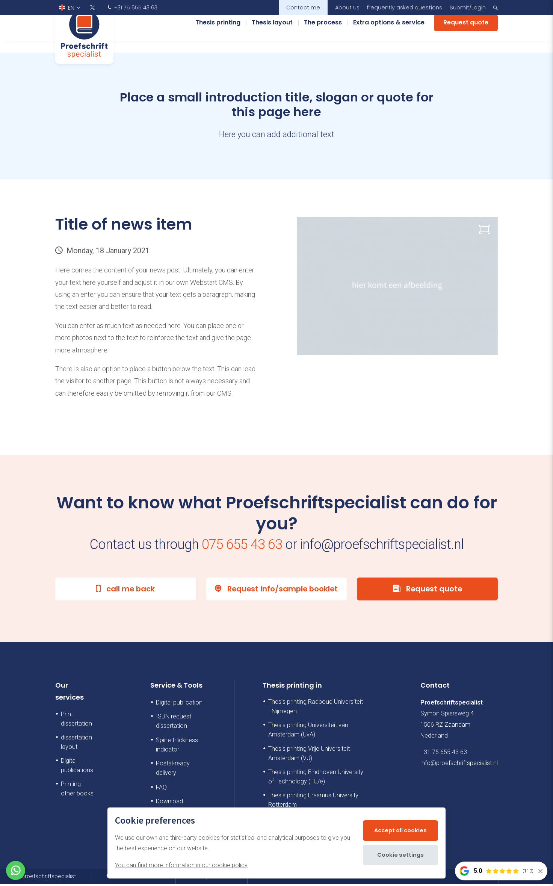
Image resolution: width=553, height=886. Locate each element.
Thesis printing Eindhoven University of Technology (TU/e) (315, 779)
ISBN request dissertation (173, 723)
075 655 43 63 (242, 544)
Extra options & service (389, 33)
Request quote (465, 33)
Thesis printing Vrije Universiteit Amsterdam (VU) (309, 755)
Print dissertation (76, 721)
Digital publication (179, 704)
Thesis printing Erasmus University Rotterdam (313, 802)
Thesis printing (217, 33)
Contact (435, 687)
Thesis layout (272, 33)
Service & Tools (176, 687)
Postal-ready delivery (173, 770)
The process (323, 33)
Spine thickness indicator (177, 747)
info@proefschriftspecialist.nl (459, 765)
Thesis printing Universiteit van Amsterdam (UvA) (308, 732)
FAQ (161, 789)
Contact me (303, 7)
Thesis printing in (292, 687)
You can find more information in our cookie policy (181, 865)
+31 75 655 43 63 (131, 8)
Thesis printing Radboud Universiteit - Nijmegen (315, 708)
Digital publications (77, 767)
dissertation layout (76, 744)
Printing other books (77, 791)
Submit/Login (468, 7)
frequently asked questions (404, 7)
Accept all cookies (398, 830)
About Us (347, 7)
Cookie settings (398, 855)
